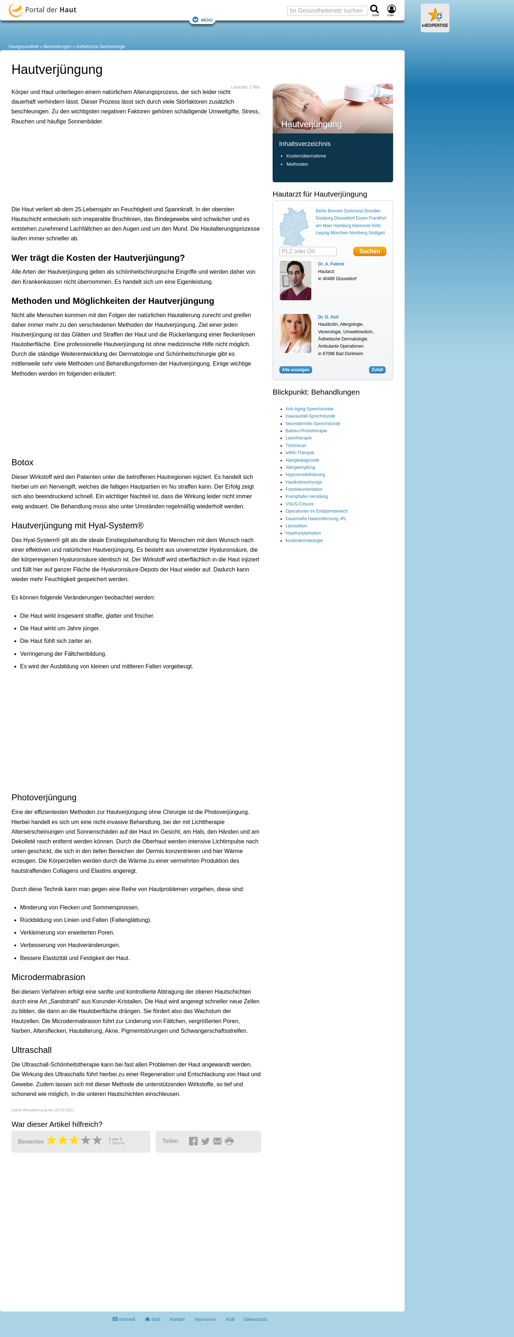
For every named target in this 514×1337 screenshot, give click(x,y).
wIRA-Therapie (300, 452)
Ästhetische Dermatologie (100, 46)
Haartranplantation (303, 533)
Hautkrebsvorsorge (304, 482)
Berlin (321, 210)
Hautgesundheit (24, 46)
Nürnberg (358, 232)
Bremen (335, 210)
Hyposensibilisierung (305, 474)
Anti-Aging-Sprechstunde (309, 408)
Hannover (361, 225)
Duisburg (324, 218)
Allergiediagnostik (302, 460)
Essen (362, 218)
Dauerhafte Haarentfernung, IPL (316, 518)
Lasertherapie (299, 438)
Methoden (297, 164)
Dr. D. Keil (328, 317)
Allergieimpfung (300, 467)
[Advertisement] (122, 163)
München (339, 232)
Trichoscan (296, 445)
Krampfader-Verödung (307, 496)
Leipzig (322, 232)
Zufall (377, 369)
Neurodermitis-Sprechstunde (313, 423)
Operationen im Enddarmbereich (317, 511)
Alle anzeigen (296, 369)
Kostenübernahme (306, 156)
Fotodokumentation (304, 489)
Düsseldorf (344, 218)
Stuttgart (376, 232)
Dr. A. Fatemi (331, 264)
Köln (376, 225)
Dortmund (353, 210)
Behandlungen (57, 46)
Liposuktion (296, 525)
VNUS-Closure (300, 504)
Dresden (372, 210)
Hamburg (342, 225)
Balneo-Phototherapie (306, 430)
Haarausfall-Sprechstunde (310, 416)
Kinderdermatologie (304, 540)
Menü (202, 19)
